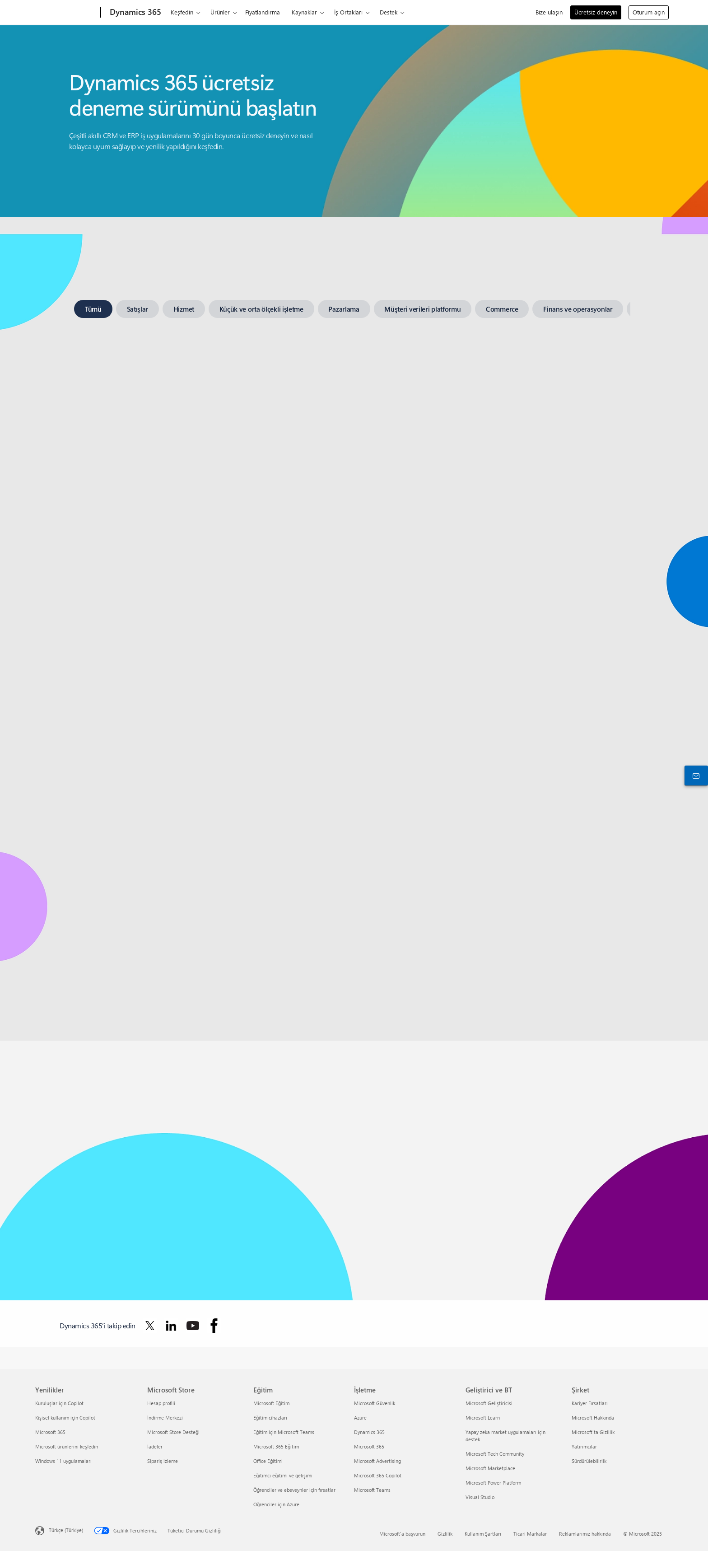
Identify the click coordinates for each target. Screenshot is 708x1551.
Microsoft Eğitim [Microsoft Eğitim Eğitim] (271, 1403)
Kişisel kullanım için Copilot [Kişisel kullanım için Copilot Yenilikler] (65, 1417)
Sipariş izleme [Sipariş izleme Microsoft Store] (162, 1461)
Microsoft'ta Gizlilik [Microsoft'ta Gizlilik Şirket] (593, 1432)
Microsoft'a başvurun (402, 1533)
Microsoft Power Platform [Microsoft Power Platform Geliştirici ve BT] (493, 1482)
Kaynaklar (304, 12)
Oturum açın (649, 12)
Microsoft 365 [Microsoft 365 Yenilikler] (50, 1432)
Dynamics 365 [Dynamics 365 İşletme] (369, 1432)
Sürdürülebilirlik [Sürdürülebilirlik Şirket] (589, 1461)
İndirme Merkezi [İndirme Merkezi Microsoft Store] (165, 1417)
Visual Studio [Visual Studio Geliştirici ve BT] (480, 1497)
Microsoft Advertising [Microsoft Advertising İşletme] (377, 1461)
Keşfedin (182, 12)
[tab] (93, 309)
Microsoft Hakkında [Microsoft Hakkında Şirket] (593, 1417)
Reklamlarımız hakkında (585, 1533)
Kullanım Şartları (483, 1533)
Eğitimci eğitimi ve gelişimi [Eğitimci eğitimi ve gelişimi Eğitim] (282, 1475)
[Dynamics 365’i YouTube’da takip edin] (193, 1325)
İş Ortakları (348, 12)
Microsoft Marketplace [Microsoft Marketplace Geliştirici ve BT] (490, 1468)
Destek (388, 12)
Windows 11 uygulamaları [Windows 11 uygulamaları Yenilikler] (63, 1461)
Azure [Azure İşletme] (360, 1417)
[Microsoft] (66, 12)
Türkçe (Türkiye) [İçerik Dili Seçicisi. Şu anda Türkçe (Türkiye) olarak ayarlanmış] (66, 1530)
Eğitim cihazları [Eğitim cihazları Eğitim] (270, 1417)
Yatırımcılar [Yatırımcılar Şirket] (584, 1446)
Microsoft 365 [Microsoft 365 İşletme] (369, 1446)
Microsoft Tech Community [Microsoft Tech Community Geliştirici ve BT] (495, 1453)
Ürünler (220, 12)
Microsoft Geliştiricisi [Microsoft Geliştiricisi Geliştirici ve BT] (489, 1403)
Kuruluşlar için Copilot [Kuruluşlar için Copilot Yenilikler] (59, 1403)
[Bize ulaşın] (694, 775)
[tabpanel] (352, 647)
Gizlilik (445, 1533)
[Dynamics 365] (134, 12)
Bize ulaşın (549, 12)
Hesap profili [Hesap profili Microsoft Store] (161, 1403)
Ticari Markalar (530, 1533)
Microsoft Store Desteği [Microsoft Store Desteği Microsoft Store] (173, 1432)
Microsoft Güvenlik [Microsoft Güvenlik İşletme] (374, 1403)
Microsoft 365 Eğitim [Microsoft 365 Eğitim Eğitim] (276, 1446)
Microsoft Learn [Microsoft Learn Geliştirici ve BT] (483, 1417)
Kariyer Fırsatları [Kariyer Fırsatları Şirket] (590, 1403)
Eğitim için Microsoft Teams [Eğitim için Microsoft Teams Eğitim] (283, 1432)
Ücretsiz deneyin (595, 12)
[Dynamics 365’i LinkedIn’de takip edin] (171, 1325)
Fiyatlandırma (262, 12)
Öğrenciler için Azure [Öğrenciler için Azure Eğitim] (276, 1504)
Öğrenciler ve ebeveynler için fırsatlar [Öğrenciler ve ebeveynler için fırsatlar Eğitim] (294, 1489)
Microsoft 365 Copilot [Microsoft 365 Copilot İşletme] (377, 1475)
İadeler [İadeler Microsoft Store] (155, 1446)
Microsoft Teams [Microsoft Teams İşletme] (372, 1489)
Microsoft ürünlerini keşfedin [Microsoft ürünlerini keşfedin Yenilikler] (66, 1446)
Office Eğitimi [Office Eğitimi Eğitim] (268, 1461)
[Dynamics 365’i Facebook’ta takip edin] (214, 1325)
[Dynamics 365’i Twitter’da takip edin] (150, 1325)
